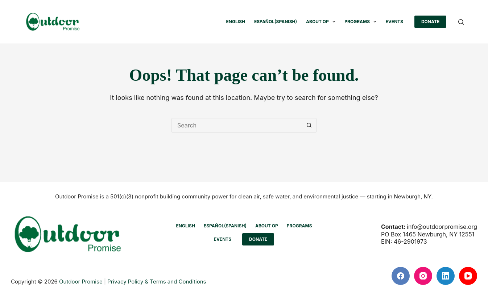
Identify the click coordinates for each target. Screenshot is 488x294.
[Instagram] (423, 276)
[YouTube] (468, 276)
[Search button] (309, 125)
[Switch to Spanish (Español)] (275, 21)
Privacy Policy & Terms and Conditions (156, 281)
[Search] (461, 22)
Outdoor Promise (81, 281)
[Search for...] (236, 125)
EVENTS (394, 21)
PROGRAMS (361, 21)
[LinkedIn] (446, 276)
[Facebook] (401, 276)
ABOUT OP (322, 21)
